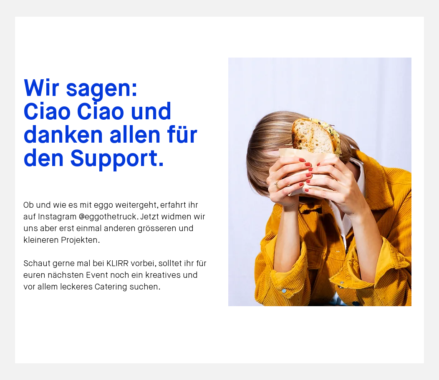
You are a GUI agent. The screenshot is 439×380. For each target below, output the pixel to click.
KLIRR (118, 263)
